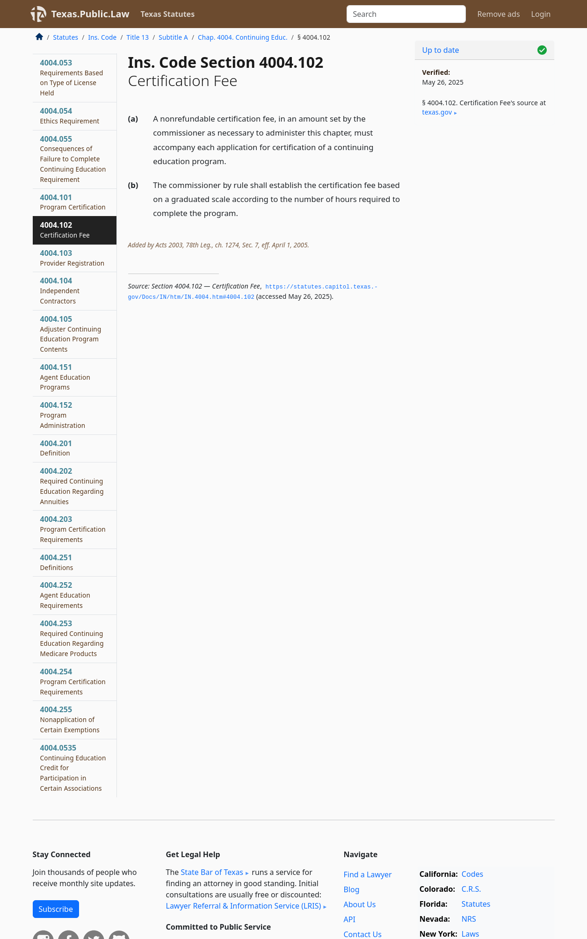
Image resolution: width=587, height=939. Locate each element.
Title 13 (138, 37)
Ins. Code (102, 37)
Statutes (66, 37)
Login (541, 14)
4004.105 (70, 334)
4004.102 (65, 229)
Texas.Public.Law (90, 13)
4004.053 (71, 77)
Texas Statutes (168, 14)
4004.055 (73, 159)
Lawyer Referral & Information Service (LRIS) (243, 906)
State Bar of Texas (212, 872)
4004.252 (65, 595)
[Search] (406, 14)
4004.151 (65, 377)
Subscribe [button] (56, 909)
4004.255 (70, 719)
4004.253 (72, 638)
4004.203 (73, 529)
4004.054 (70, 115)
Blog (352, 889)
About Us (360, 904)
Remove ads (498, 14)
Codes (472, 874)
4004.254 (73, 681)
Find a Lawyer (368, 874)
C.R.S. (471, 889)
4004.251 (56, 562)
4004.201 (56, 448)
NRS (469, 919)
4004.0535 (73, 768)
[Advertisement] (484, 278)
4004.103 (72, 257)
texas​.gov (437, 112)
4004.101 (73, 202)
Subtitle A (173, 37)
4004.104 (60, 290)
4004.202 (72, 486)
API (349, 919)
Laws (470, 934)
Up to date (440, 50)
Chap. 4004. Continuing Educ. (243, 37)
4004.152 (63, 415)
